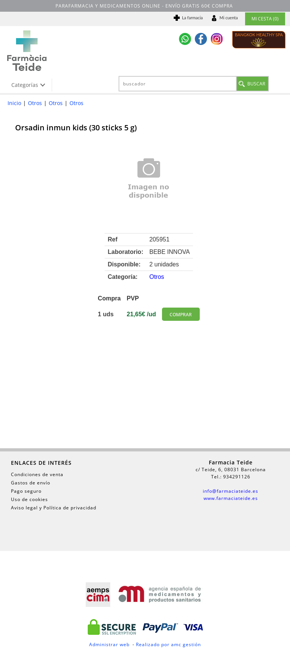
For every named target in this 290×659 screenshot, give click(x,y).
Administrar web (109, 644)
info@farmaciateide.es (230, 491)
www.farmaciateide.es (231, 498)
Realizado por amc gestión (168, 644)
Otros (35, 103)
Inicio (14, 103)
